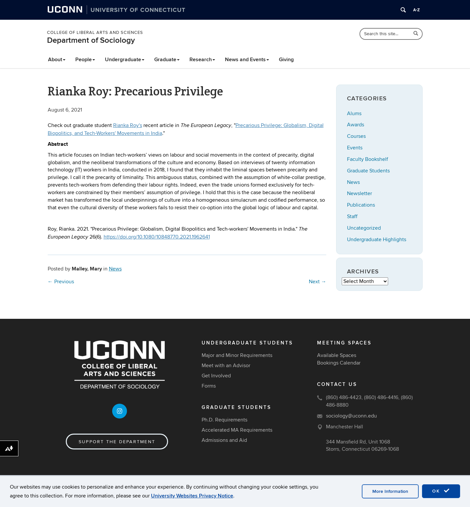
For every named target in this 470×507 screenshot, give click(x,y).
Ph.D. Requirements (224, 420)
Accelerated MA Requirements (237, 430)
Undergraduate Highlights (376, 239)
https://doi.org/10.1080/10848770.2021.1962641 (157, 237)
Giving (286, 59)
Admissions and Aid (224, 440)
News (115, 269)
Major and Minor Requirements (237, 355)
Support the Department (117, 441)
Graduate (167, 59)
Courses (356, 136)
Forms (209, 386)
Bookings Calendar (338, 363)
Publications (361, 205)
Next (317, 281)
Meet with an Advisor (226, 365)
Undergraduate (124, 59)
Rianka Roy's (127, 125)
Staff (352, 216)
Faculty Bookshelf (367, 159)
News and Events (247, 59)
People (85, 59)
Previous (61, 281)
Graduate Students (368, 170)
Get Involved (216, 375)
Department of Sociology (91, 40)
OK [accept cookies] (441, 491)
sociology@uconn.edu (351, 416)
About (56, 59)
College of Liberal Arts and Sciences (95, 32)
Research (202, 59)
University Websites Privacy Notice (192, 496)
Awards (355, 124)
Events (354, 147)
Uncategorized (364, 228)
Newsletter (359, 193)
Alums (354, 113)
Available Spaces (336, 355)
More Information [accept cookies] (390, 491)
